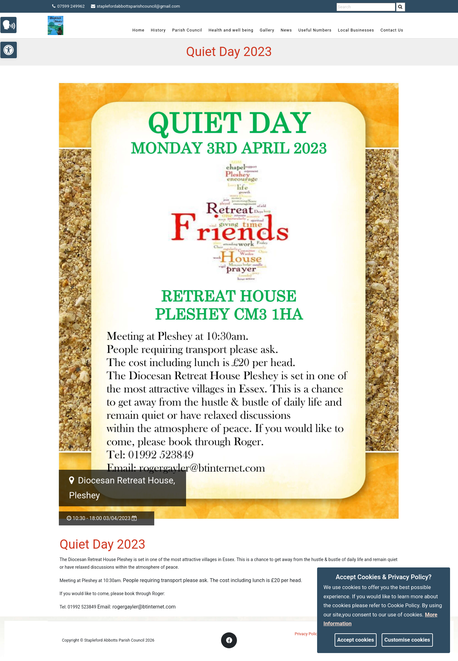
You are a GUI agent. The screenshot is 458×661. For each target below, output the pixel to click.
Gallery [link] (267, 30)
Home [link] (138, 30)
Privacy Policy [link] (307, 633)
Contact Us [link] (391, 30)
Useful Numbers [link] (314, 30)
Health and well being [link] (231, 30)
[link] (401, 7)
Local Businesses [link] (356, 30)
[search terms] (366, 7)
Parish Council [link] (187, 30)
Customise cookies (407, 639)
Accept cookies (355, 639)
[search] (401, 7)
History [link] (158, 30)
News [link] (286, 30)
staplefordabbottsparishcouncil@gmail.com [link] (139, 6)
